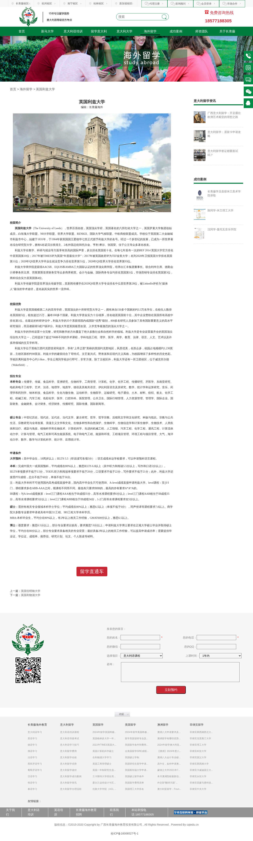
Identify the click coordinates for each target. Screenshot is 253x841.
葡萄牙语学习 (35, 770)
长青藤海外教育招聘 (86, 812)
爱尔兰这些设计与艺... (104, 782)
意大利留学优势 (68, 763)
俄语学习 (32, 751)
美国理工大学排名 (134, 789)
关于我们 (10, 812)
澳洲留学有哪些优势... (169, 738)
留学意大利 (99, 31)
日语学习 (32, 776)
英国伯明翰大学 (30, 590)
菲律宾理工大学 (198, 744)
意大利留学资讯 (68, 782)
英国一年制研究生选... (104, 770)
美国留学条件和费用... (136, 744)
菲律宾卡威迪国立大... (201, 770)
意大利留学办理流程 (70, 789)
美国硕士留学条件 (134, 776)
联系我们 (114, 812)
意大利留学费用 (68, 751)
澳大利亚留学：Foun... (169, 789)
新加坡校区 (125, 3)
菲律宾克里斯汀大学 (200, 738)
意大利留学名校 (68, 757)
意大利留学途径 (68, 770)
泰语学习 (32, 789)
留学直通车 (92, 571)
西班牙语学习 (35, 763)
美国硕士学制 (132, 757)
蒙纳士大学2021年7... (168, 770)
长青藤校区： (23, 3)
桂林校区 (98, 3)
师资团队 (201, 31)
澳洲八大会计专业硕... (169, 757)
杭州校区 (47, 3)
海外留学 (150, 31)
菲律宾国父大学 (198, 757)
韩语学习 (32, 782)
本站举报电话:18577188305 (142, 812)
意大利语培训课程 (69, 732)
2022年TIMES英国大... (104, 744)
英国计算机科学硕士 (103, 751)
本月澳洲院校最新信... (169, 776)
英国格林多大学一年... (104, 738)
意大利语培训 (73, 31)
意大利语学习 (35, 732)
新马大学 (47, 31)
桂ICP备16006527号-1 (124, 833)
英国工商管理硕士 (102, 763)
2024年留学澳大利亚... (169, 744)
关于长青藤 (227, 31)
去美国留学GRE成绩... (137, 751)
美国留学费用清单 (134, 782)
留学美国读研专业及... (136, 738)
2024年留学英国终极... (104, 732)
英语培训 (58, 812)
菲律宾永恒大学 (198, 776)
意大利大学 (124, 31)
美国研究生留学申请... (136, 763)
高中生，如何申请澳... (169, 763)
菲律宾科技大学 (198, 751)
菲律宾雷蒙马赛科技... (201, 782)
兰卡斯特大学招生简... (104, 776)
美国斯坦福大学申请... (136, 770)
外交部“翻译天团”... (167, 782)
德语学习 (32, 744)
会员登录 (206, 3)
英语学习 (32, 738)
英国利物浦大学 (30, 595)
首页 (22, 31)
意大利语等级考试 (69, 738)
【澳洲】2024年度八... (169, 751)
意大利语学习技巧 (69, 744)
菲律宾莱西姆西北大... (201, 732)
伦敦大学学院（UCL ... (104, 789)
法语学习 (32, 757)
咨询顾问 (180, 3)
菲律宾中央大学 (198, 789)
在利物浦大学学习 (102, 757)
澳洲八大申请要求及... (169, 732)
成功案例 (176, 31)
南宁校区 (73, 3)
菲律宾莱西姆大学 (199, 763)
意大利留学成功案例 (70, 776)
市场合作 (232, 3)
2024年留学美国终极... (137, 732)
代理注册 (154, 3)
